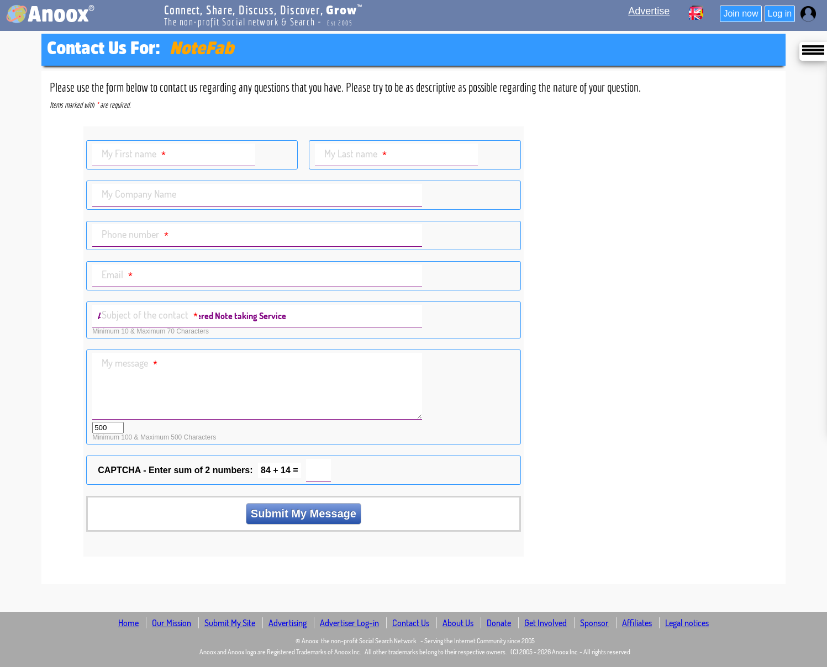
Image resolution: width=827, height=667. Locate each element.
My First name (134, 154)
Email (117, 275)
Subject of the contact (150, 315)
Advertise (649, 11)
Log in (780, 13)
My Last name (355, 154)
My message (129, 363)
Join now (740, 13)
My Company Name (139, 194)
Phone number (135, 235)
